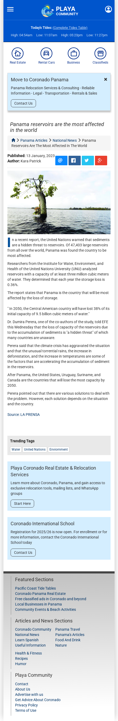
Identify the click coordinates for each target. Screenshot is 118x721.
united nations (35, 449)
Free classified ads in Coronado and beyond (50, 599)
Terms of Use (25, 710)
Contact (21, 684)
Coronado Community (33, 629)
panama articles (33, 140)
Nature (61, 645)
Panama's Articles (69, 635)
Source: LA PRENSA (23, 414)
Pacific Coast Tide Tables (35, 588)
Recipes (21, 658)
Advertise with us (29, 694)
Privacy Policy (26, 705)
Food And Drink (67, 640)
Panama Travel (67, 629)
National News (27, 635)
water (16, 449)
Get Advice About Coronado (38, 700)
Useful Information (30, 645)
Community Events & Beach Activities (45, 609)
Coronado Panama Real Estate (40, 593)
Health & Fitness (28, 653)
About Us (22, 689)
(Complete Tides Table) (70, 28)
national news (65, 140)
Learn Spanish (27, 640)
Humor (20, 664)
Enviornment (58, 449)
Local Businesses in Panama (38, 604)
